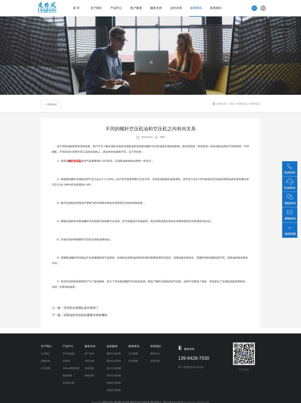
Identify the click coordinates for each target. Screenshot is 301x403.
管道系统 (89, 368)
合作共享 (176, 7)
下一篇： (79, 315)
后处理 (66, 361)
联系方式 (155, 353)
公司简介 (45, 353)
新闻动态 (242, 103)
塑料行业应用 (113, 353)
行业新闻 (133, 361)
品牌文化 (45, 361)
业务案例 (111, 346)
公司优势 (45, 368)
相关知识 (255, 103)
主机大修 (89, 361)
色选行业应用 (113, 390)
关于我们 (96, 7)
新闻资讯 (196, 7)
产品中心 (116, 7)
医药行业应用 (113, 361)
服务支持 (156, 7)
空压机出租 (68, 382)
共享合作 (155, 361)
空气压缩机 (68, 353)
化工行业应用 (113, 368)
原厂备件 (89, 353)
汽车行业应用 (113, 375)
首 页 (76, 7)
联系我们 (216, 7)
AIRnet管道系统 (71, 368)
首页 (232, 103)
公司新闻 (133, 353)
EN (263, 8)
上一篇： (75, 307)
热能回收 (67, 375)
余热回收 (89, 375)
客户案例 (136, 7)
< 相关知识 (51, 104)
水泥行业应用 (113, 382)
